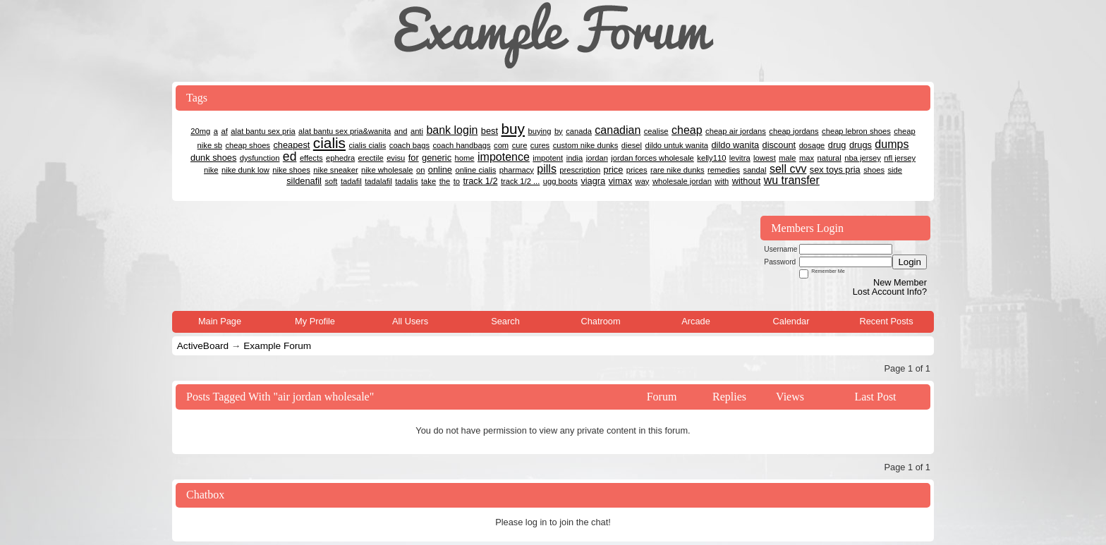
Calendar (791, 321)
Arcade (695, 321)
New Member (900, 282)
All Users (410, 321)
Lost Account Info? (890, 291)
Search (505, 321)
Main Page (219, 321)
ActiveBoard (203, 346)
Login (909, 262)
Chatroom (600, 321)
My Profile (315, 321)
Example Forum (277, 346)
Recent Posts (886, 321)
